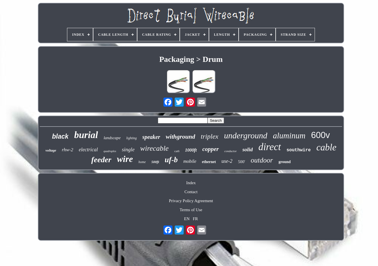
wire (125, 159)
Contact (191, 192)
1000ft (191, 150)
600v (320, 135)
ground (284, 162)
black (60, 136)
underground (245, 135)
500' (241, 161)
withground (180, 136)
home (142, 162)
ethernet (209, 162)
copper (210, 149)
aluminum (289, 135)
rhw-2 (67, 149)
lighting (131, 138)
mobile (189, 161)
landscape (112, 138)
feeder (101, 159)
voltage (50, 150)
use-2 (227, 161)
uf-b (171, 159)
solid (247, 149)
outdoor (262, 160)
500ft (155, 162)
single (128, 149)
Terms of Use (191, 210)
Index (191, 183)
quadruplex (109, 151)
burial (86, 135)
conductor (230, 151)
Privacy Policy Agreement (191, 201)
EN (187, 219)
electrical (88, 149)
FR (195, 219)
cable (326, 147)
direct (269, 146)
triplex (209, 136)
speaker (151, 137)
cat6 (176, 151)
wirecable (154, 148)
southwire (299, 150)
